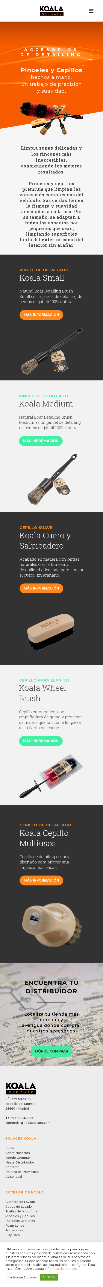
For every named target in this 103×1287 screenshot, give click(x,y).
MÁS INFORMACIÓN (53, 315)
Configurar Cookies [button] (21, 1277)
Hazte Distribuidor (19, 1162)
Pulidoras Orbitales (20, 1221)
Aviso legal (13, 1177)
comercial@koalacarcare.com (27, 1123)
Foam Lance (14, 1226)
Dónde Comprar (17, 1158)
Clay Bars (12, 1235)
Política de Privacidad (22, 1172)
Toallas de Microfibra (21, 1211)
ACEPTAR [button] (49, 1277)
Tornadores (14, 1230)
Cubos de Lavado (18, 1207)
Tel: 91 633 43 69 (19, 1118)
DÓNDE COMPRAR (51, 1051)
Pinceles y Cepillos (20, 1216)
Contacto (12, 1167)
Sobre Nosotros (17, 1153)
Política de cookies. (62, 1269)
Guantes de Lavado (20, 1202)
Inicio (9, 1148)
